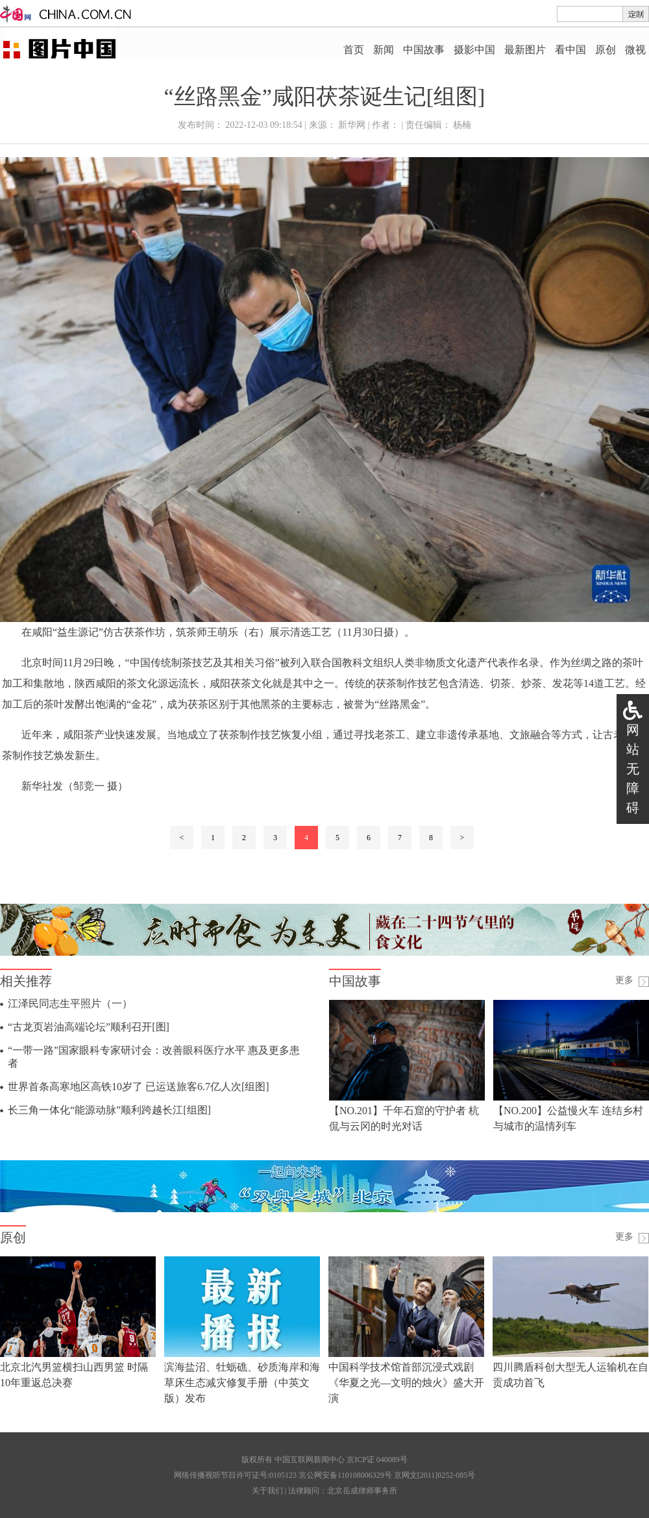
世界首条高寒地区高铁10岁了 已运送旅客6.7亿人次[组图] (138, 1086)
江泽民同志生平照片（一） (70, 1003)
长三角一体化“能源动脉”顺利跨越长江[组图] (109, 1109)
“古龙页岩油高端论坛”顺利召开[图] (88, 1026)
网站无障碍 (632, 769)
